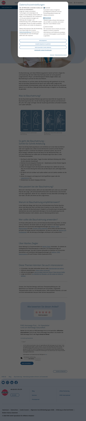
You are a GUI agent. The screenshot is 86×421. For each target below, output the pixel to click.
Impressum (52, 54)
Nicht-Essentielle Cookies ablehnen (43, 47)
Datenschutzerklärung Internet (61, 54)
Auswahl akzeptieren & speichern (43, 44)
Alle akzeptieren (43, 40)
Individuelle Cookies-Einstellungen (43, 50)
